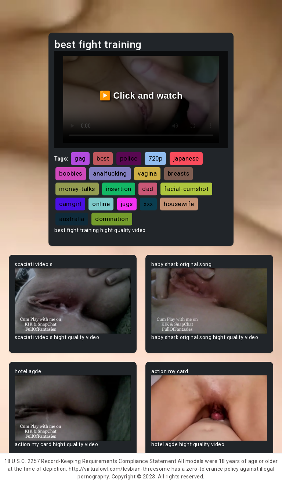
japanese (186, 158)
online (101, 203)
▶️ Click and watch (141, 95)
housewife (179, 203)
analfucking (110, 173)
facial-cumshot (186, 188)
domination (112, 219)
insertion (118, 188)
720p (155, 158)
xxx (148, 203)
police (129, 158)
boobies (70, 173)
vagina (147, 173)
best (103, 158)
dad (147, 188)
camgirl (70, 203)
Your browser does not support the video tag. (73, 301)
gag (80, 158)
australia (71, 219)
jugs (127, 203)
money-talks (77, 188)
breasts (178, 173)
